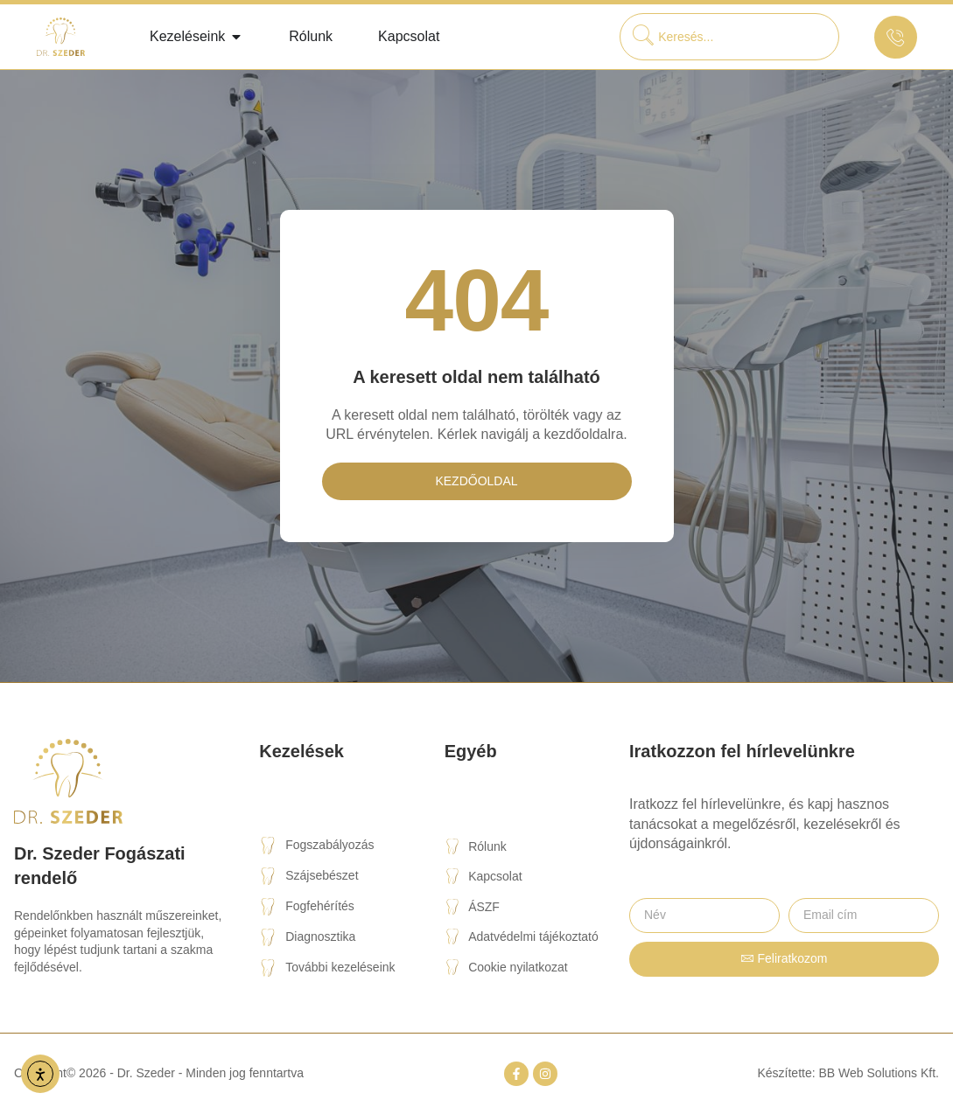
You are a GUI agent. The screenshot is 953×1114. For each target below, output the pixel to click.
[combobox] (729, 36)
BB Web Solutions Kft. (879, 1073)
